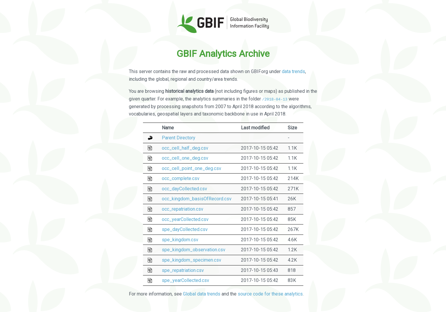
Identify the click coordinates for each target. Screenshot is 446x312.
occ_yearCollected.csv (185, 219)
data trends (293, 71)
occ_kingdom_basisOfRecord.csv (197, 199)
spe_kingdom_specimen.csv (191, 260)
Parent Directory (178, 138)
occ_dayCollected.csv (184, 189)
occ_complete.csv (180, 178)
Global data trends (201, 294)
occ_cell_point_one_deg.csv (191, 168)
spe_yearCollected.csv (185, 280)
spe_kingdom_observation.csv (193, 249)
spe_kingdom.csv (180, 239)
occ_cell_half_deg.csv (185, 148)
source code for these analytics (270, 294)
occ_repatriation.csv (182, 209)
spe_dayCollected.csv (185, 229)
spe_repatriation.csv (183, 270)
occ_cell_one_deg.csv (185, 158)
